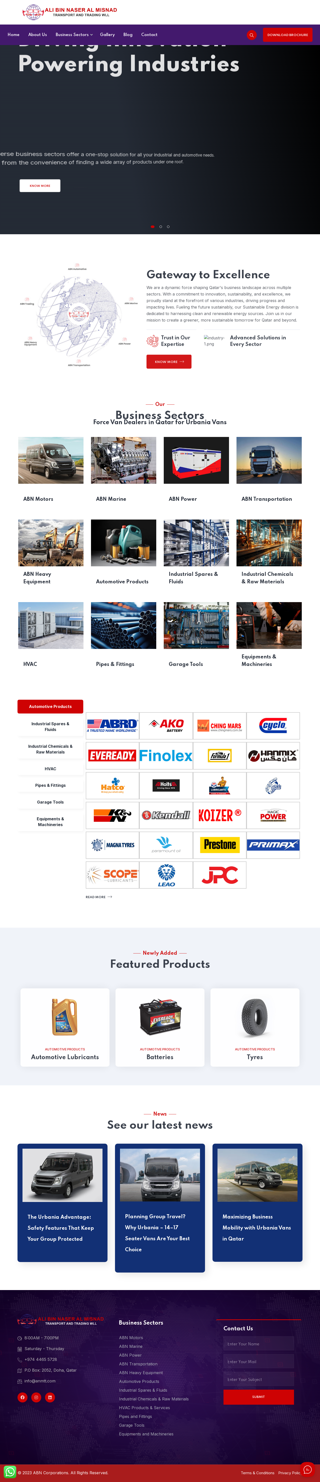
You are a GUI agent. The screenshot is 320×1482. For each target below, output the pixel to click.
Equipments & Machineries (259, 661)
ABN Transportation (267, 499)
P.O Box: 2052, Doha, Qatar (47, 1370)
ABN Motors (38, 499)
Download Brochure (288, 35)
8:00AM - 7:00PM (38, 1338)
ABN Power (183, 499)
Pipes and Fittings (135, 1416)
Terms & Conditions (257, 1472)
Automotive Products (122, 582)
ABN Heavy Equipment (37, 578)
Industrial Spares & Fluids (193, 578)
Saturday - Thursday (41, 1349)
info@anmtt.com (37, 1381)
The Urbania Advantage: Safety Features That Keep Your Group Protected (61, 1228)
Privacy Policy (290, 1472)
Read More (98, 896)
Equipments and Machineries (146, 1433)
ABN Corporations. (51, 1472)
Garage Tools (186, 664)
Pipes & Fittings (115, 664)
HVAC (30, 664)
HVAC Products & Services (144, 1407)
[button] (152, 226)
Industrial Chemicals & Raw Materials (267, 578)
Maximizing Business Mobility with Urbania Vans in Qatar (256, 1228)
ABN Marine (111, 499)
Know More (40, 186)
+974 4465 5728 (37, 1360)
